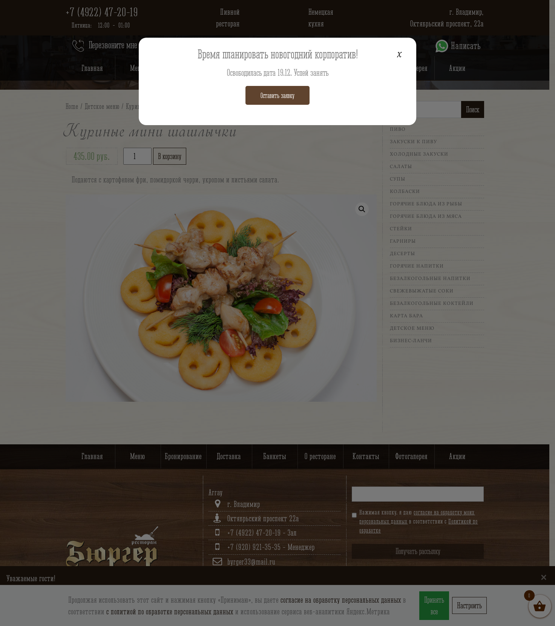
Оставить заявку (277, 95)
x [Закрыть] (401, 52)
